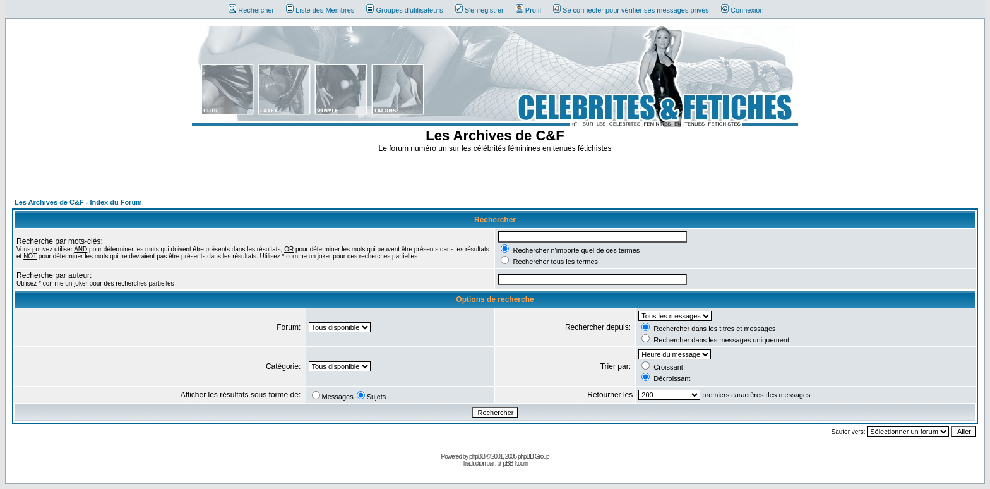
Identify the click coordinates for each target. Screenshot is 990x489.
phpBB (477, 456)
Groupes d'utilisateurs (404, 10)
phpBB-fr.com (512, 463)
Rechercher (251, 10)
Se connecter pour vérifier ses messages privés (631, 10)
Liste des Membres (320, 10)
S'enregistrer (479, 10)
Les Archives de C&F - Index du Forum (78, 202)
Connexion (742, 10)
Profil (528, 10)
